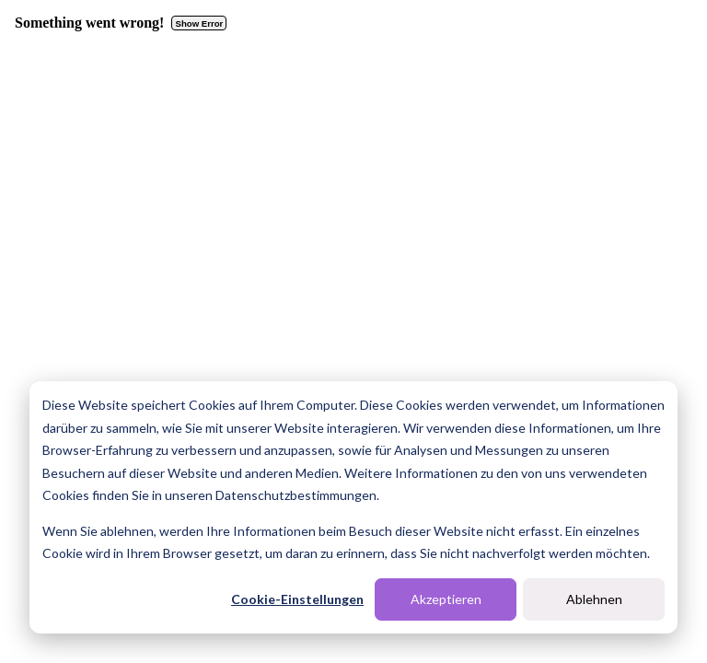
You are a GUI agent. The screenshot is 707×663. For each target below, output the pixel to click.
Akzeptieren (446, 599)
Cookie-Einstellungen (297, 599)
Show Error (200, 23)
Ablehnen (594, 599)
